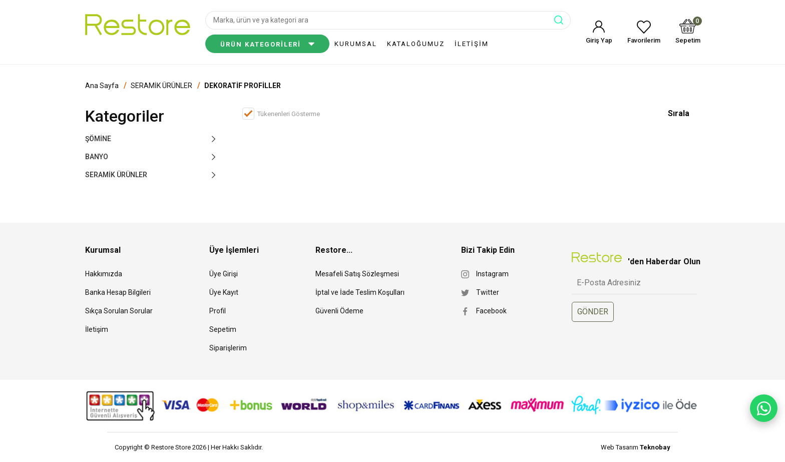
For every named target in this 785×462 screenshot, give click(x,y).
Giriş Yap (599, 40)
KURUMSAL (355, 44)
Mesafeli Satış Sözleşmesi (357, 274)
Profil (217, 311)
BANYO (96, 157)
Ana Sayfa (102, 86)
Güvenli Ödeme (339, 311)
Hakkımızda (103, 274)
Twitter (487, 292)
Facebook (491, 311)
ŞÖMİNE (98, 139)
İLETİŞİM (472, 44)
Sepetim (687, 31)
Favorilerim (643, 40)
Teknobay (655, 447)
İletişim (96, 329)
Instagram (492, 274)
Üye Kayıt (223, 292)
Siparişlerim (228, 348)
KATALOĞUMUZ (416, 44)
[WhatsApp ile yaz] (763, 408)
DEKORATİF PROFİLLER (242, 86)
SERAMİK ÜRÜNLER (161, 86)
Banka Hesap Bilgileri (118, 292)
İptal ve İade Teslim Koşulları (360, 292)
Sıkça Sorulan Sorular (119, 311)
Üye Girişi (223, 274)
